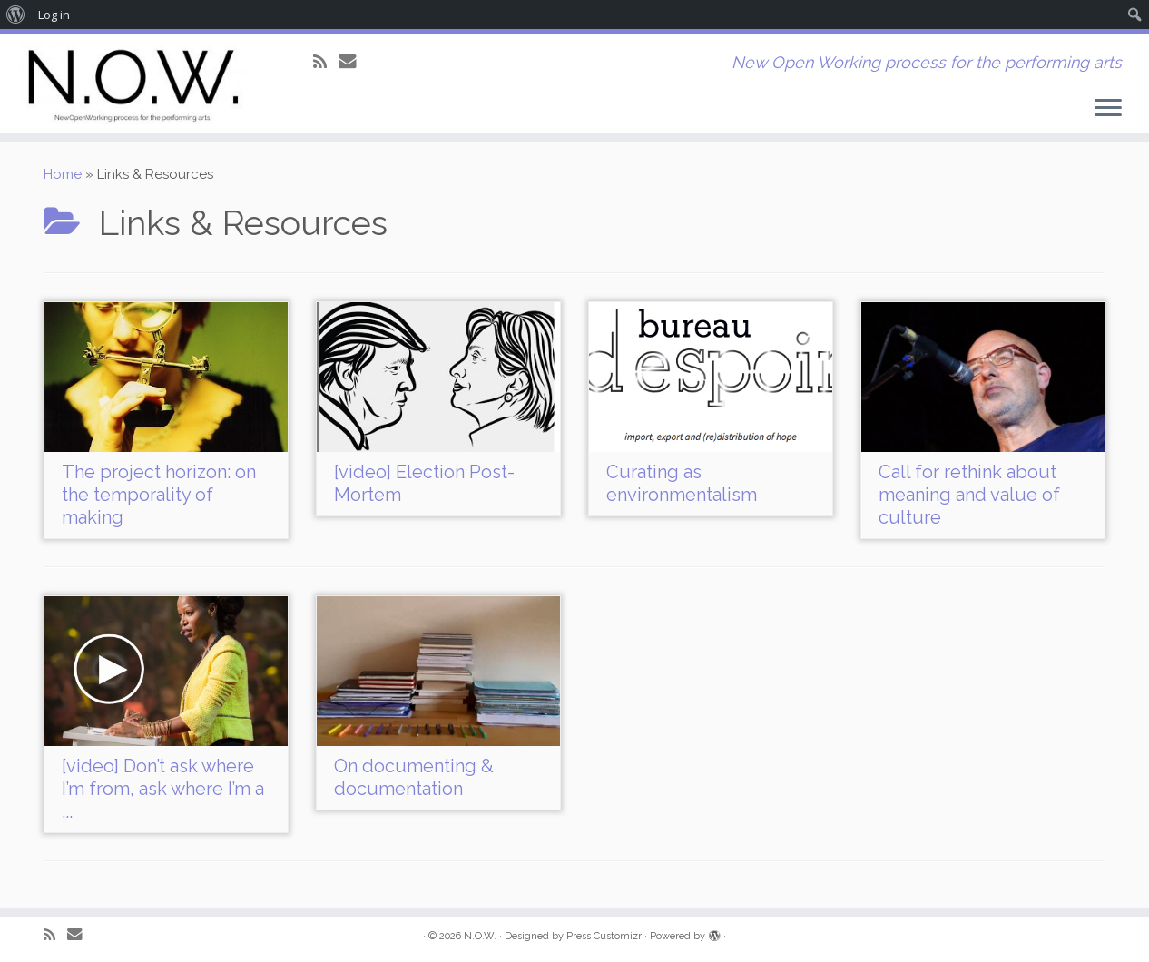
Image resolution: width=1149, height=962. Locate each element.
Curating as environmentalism (681, 483)
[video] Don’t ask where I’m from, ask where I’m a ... (163, 788)
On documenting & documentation (414, 777)
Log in (54, 14)
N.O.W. (480, 936)
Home (63, 174)
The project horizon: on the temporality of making (159, 494)
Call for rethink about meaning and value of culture (969, 494)
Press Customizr (604, 936)
